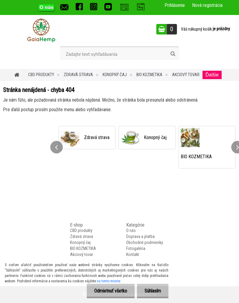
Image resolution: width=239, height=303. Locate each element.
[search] (173, 54)
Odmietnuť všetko (110, 291)
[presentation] (56, 147)
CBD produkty (41, 74)
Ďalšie (212, 74)
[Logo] (41, 30)
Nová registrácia (207, 5)
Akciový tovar (186, 74)
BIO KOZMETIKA (149, 74)
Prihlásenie (175, 5)
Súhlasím (152, 291)
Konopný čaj (115, 74)
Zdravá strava (78, 74)
